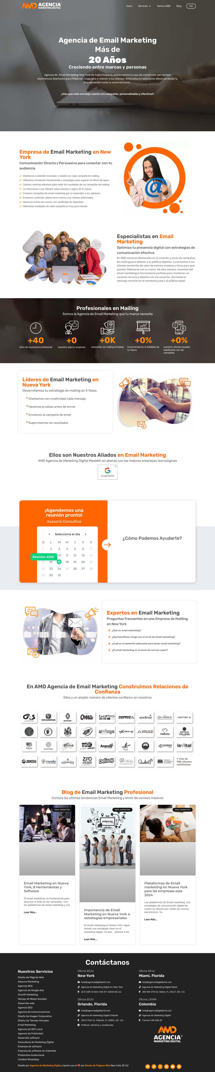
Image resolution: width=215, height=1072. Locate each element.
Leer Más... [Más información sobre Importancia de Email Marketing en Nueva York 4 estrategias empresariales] (90, 939)
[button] (145, 6)
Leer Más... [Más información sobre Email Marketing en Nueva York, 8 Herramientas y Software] (30, 912)
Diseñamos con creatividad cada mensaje (57, 398)
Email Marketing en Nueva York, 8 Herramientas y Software (46, 887)
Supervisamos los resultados (48, 423)
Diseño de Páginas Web (97, 1065)
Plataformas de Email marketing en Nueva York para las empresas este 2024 (166, 889)
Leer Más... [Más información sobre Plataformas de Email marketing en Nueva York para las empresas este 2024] (151, 919)
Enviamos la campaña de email (50, 414)
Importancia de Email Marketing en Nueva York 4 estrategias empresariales (107, 914)
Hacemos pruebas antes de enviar (52, 406)
